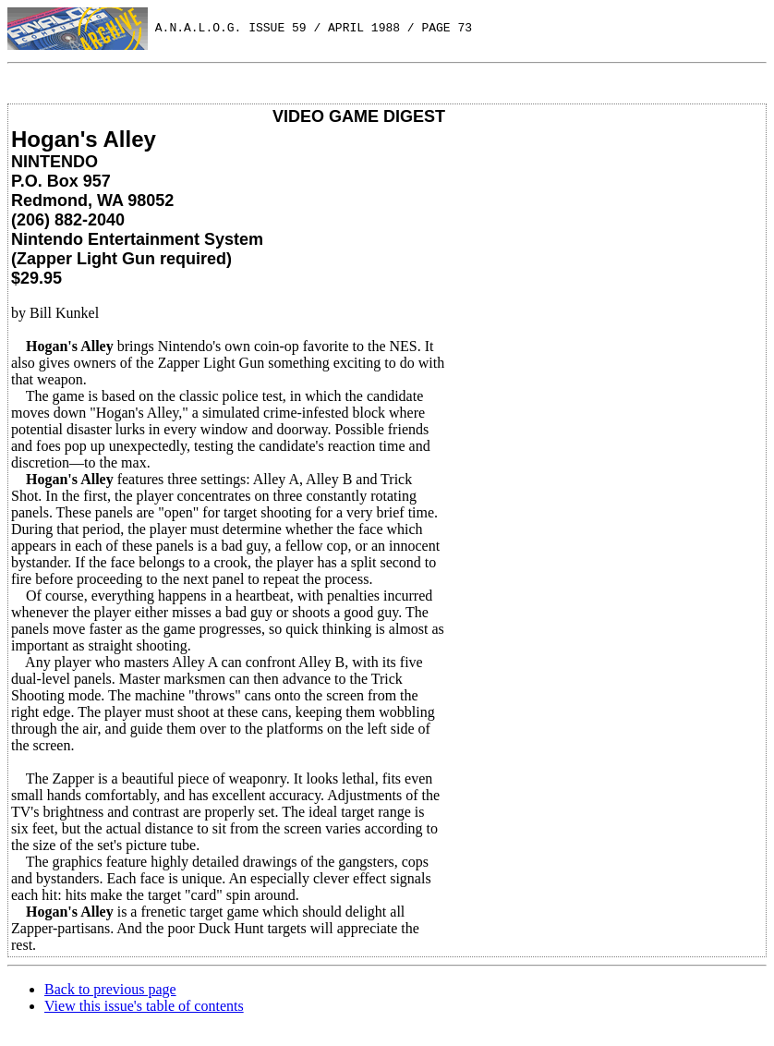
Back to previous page (110, 989)
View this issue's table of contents (144, 1006)
